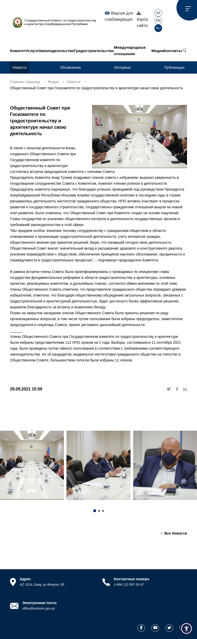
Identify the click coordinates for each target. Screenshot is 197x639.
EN (158, 20)
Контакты (173, 50)
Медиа (157, 50)
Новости (19, 67)
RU (158, 28)
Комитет (18, 50)
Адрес (25, 579)
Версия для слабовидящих (119, 16)
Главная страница (25, 82)
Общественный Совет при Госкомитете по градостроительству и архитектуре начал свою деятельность (96, 88)
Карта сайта (142, 20)
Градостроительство (94, 50)
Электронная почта (39, 603)
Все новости (175, 533)
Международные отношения (130, 50)
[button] (94, 510)
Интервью (122, 67)
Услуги (32, 50)
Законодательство (56, 50)
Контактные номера (131, 579)
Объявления (70, 67)
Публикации (174, 67)
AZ (158, 13)
